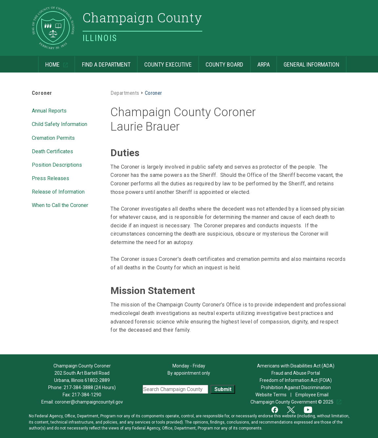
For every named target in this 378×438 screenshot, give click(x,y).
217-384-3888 (78, 387)
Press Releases (50, 177)
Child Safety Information (59, 123)
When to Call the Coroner (60, 204)
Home (49, 62)
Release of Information (58, 191)
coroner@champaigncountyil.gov (89, 402)
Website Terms (271, 394)
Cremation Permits (53, 137)
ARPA (260, 62)
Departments (124, 92)
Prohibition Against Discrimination (296, 387)
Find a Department (102, 62)
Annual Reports (49, 110)
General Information (307, 62)
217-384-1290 (86, 394)
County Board (220, 62)
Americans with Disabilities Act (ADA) (295, 365)
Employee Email (312, 394)
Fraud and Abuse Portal (295, 373)
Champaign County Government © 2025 (292, 402)
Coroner (42, 93)
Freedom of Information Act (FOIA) (296, 380)
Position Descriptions (57, 164)
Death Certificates (52, 151)
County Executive (164, 62)
